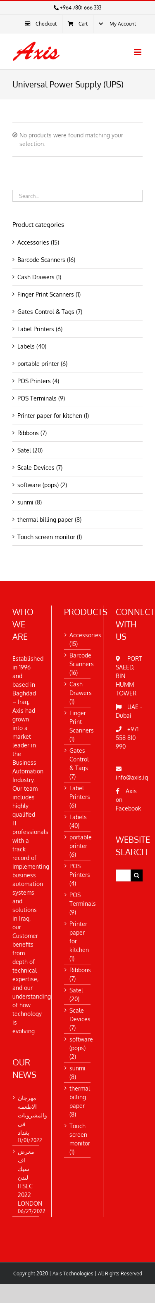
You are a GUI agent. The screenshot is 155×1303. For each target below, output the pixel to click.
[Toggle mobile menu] (138, 52)
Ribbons (28, 432)
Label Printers (35, 328)
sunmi (25, 502)
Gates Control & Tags (45, 311)
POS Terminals (37, 398)
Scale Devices (36, 467)
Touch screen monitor (46, 536)
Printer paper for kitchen (49, 415)
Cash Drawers (36, 276)
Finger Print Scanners (45, 294)
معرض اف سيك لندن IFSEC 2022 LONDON (25, 1177)
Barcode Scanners (41, 259)
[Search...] (123, 875)
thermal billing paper (45, 519)
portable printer (38, 363)
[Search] (137, 875)
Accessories (33, 242)
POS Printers (34, 380)
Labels (26, 346)
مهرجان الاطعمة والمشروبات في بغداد (25, 1115)
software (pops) (38, 484)
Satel (24, 450)
